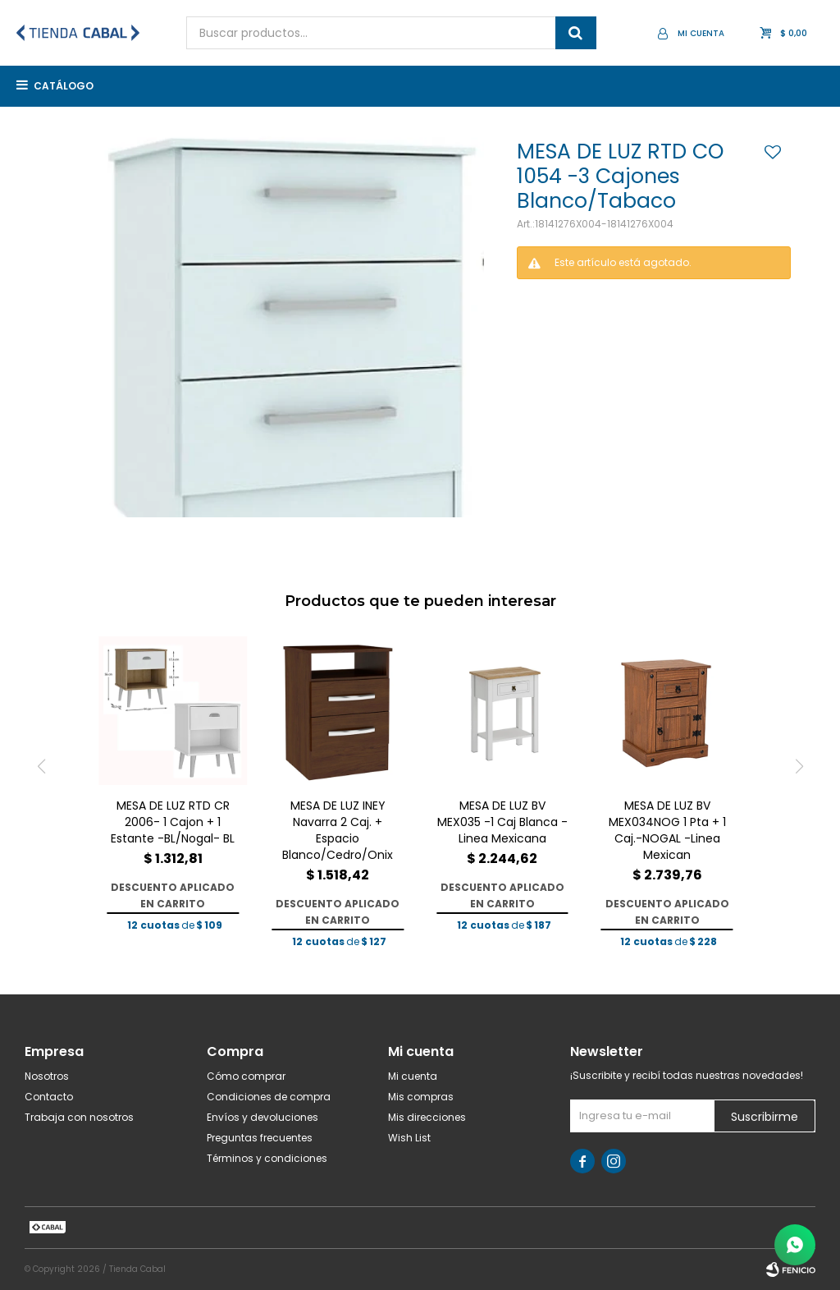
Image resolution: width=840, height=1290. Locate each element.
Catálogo (64, 86)
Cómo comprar (246, 1076)
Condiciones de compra (269, 1097)
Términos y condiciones (267, 1158)
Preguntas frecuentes (260, 1138)
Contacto (49, 1097)
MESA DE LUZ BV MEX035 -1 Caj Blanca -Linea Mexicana (502, 822)
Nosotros (47, 1076)
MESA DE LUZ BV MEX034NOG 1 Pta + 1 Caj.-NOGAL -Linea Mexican (667, 830)
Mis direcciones (427, 1117)
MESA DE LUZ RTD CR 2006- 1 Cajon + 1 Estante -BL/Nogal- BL (173, 822)
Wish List (409, 1138)
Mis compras (421, 1097)
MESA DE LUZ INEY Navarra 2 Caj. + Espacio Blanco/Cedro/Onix (337, 830)
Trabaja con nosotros (79, 1117)
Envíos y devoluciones (262, 1117)
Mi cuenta (412, 1076)
